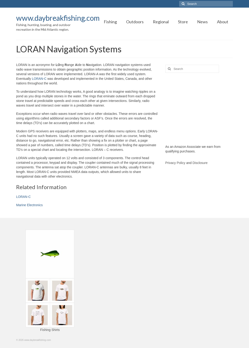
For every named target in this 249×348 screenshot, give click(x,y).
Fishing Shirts (50, 330)
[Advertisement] (199, 108)
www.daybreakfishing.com (58, 17)
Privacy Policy (175, 163)
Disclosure (200, 163)
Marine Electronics (29, 205)
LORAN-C (39, 78)
